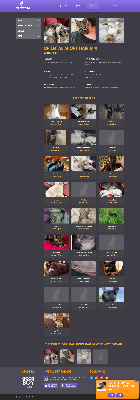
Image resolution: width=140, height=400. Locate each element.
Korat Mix (112, 278)
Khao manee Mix (56, 305)
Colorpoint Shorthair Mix (84, 252)
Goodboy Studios (28, 382)
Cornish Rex (112, 148)
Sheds (28, 31)
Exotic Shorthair (84, 174)
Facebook (91, 377)
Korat (111, 174)
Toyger (56, 226)
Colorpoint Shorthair (83, 148)
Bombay (111, 121)
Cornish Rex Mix (112, 252)
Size (28, 36)
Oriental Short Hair (56, 121)
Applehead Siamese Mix (84, 226)
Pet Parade (23, 6)
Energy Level (28, 25)
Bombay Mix (112, 226)
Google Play (68, 385)
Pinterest (106, 377)
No (120, 395)
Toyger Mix (56, 331)
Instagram (96, 377)
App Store (51, 385)
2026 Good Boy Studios (26, 397)
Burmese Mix (56, 252)
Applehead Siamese (83, 121)
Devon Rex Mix (56, 278)
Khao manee (56, 200)
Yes (112, 395)
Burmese (56, 148)
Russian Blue (111, 200)
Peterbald (84, 200)
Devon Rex (56, 174)
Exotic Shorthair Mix (83, 278)
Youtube (101, 377)
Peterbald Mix (83, 305)
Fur (28, 20)
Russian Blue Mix (111, 305)
